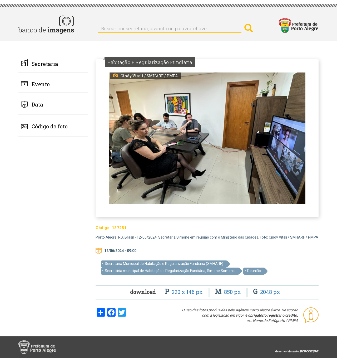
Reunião (254, 271)
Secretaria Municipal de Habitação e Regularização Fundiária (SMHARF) (164, 264)
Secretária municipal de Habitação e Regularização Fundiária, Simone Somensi (170, 271)
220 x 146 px (184, 291)
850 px (228, 291)
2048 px (266, 291)
